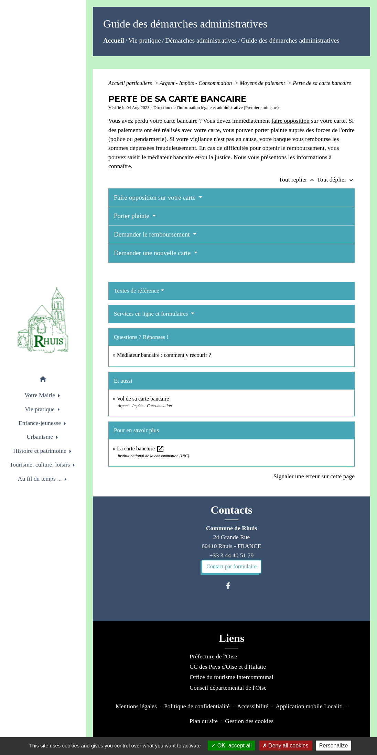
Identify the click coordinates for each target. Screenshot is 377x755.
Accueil (113, 40)
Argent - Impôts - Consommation (196, 83)
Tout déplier (336, 179)
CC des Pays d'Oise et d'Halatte (228, 666)
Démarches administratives (201, 40)
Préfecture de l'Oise (213, 656)
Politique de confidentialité (197, 706)
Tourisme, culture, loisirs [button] (41, 464)
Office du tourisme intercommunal (231, 677)
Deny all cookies (285, 745)
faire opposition (290, 120)
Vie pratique (144, 40)
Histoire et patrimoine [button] (40, 450)
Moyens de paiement (263, 83)
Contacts (231, 510)
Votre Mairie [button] (40, 395)
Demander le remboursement (152, 234)
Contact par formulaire (231, 566)
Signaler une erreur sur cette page (314, 476)
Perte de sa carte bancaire (322, 83)
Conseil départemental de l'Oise (228, 687)
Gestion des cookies (249, 721)
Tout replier (298, 179)
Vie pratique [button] (40, 409)
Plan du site (204, 721)
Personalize (333, 745)
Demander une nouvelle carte (153, 252)
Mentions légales (136, 706)
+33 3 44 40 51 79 (231, 555)
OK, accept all (231, 745)
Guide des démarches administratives (290, 40)
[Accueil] (43, 320)
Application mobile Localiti (309, 706)
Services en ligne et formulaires (152, 313)
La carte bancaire (140, 448)
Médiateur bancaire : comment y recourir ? (164, 355)
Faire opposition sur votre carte (155, 197)
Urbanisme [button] (40, 436)
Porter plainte (132, 215)
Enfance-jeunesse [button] (41, 422)
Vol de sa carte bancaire (143, 399)
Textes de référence (136, 290)
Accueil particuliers (130, 83)
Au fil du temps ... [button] (40, 478)
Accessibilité (252, 706)
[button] (43, 380)
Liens (232, 638)
